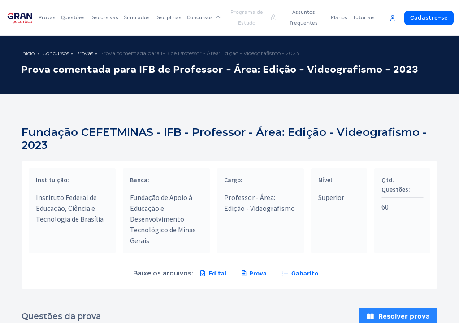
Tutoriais (364, 17)
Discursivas (104, 17)
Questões (73, 17)
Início (28, 53)
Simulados (137, 17)
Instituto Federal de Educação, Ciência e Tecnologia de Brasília (70, 208)
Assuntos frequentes (304, 17)
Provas (47, 17)
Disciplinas (168, 17)
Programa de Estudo (253, 17)
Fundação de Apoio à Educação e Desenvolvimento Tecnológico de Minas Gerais (163, 219)
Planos (339, 17)
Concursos (204, 17)
